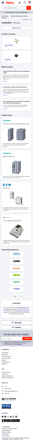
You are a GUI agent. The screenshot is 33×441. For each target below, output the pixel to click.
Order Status (5, 374)
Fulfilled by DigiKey (6, 358)
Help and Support (6, 372)
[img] (10, 3)
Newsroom (4, 364)
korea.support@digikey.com (10, 391)
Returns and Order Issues (8, 377)
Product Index (4, 16)
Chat (4, 386)
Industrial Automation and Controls (19, 16)
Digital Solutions (6, 362)
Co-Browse (6, 394)
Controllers (4, 18)
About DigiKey (5, 352)
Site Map (4, 360)
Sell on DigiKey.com (6, 356)
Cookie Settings (5, 435)
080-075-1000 (6, 389)
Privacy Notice (18, 344)
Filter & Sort (17, 28)
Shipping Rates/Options (7, 376)
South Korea (5, 426)
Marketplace (5, 354)
